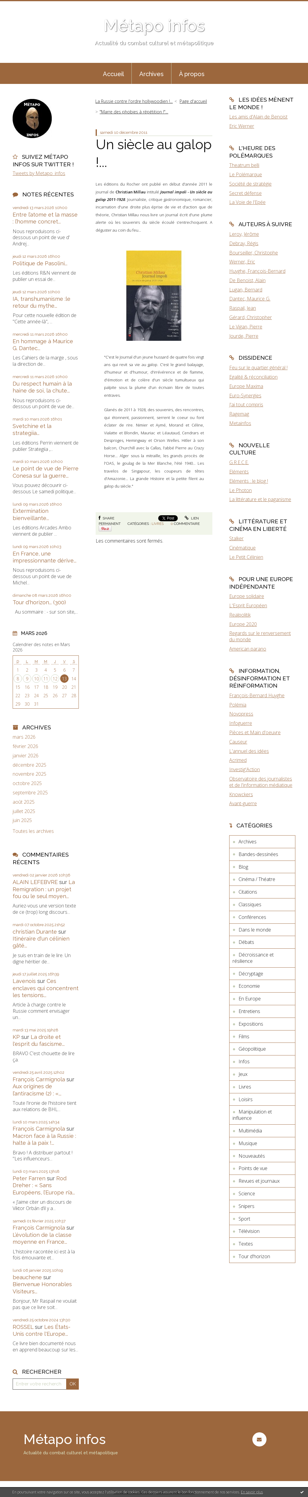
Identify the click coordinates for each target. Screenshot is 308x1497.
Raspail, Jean (242, 308)
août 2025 (24, 802)
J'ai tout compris (246, 404)
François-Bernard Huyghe (257, 695)
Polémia (237, 704)
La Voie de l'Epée (247, 202)
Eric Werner (241, 126)
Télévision (249, 1231)
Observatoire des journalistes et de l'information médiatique (260, 781)
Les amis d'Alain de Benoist (258, 116)
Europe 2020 (243, 624)
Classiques (250, 904)
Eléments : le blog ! (248, 481)
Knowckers (241, 794)
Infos (244, 1061)
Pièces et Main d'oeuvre (255, 732)
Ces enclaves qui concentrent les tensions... (46, 988)
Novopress (241, 713)
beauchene (27, 1277)
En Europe (250, 998)
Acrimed (238, 760)
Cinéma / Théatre (257, 879)
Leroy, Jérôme (244, 234)
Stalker (236, 538)
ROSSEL (23, 1327)
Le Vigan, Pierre (245, 326)
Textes (246, 1243)
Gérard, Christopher (250, 317)
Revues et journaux (259, 1181)
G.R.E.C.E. (239, 462)
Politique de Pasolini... (40, 263)
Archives (151, 74)
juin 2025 (22, 820)
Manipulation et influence (252, 1114)
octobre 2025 (27, 783)
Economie (249, 986)
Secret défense (245, 193)
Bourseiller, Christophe (253, 252)
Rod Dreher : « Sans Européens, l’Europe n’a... (44, 1185)
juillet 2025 (24, 811)
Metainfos (240, 423)
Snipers (246, 1206)
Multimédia (250, 1130)
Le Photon (240, 490)
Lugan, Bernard (245, 289)
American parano (247, 648)
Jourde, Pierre (243, 336)
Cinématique (242, 547)
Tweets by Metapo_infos (39, 173)
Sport (244, 1218)
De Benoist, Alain (247, 280)
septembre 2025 (30, 793)
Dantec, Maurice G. (249, 298)
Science (247, 1193)
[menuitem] (113, 73)
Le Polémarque (245, 174)
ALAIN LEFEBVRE (35, 882)
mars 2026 (24, 737)
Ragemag (239, 414)
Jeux (243, 1074)
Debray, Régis (243, 243)
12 (55, 679)
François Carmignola (39, 1079)
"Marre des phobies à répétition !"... (134, 112)
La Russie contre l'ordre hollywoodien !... (134, 101)
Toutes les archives (33, 831)
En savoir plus (252, 1492)
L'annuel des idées (249, 751)
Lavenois (24, 981)
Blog (243, 867)
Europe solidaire (246, 596)
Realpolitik (240, 614)
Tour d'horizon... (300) (39, 602)
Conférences (252, 917)
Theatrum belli (244, 165)
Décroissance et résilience (253, 957)
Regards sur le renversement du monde (260, 636)
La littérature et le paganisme (260, 499)
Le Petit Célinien (246, 557)
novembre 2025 (29, 774)
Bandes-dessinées (258, 854)
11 (45, 679)
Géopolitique (252, 1049)
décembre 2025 (29, 765)
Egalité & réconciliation (253, 377)
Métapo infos (154, 25)
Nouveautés (252, 1156)
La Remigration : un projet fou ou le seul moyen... (44, 889)
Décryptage (251, 973)
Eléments (239, 471)
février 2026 (25, 746)
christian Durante (35, 932)
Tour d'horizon (254, 1256)
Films (244, 1036)
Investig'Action (244, 769)
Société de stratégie (250, 183)
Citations (248, 892)
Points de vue (253, 1168)
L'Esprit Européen (248, 605)
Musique (248, 1143)
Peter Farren (29, 1178)
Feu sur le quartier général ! (258, 367)
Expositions (251, 1024)
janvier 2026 (25, 756)
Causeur (238, 741)
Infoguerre (240, 723)
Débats (246, 942)
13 (64, 679)
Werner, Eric (242, 261)
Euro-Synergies (245, 395)
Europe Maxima (246, 386)
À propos (192, 74)
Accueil (113, 74)
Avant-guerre (243, 803)
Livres (158, 524)
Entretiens (249, 1011)
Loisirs (246, 1099)
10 (36, 679)
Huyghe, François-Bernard (257, 271)
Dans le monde (255, 929)
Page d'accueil (193, 101)
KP (16, 1037)
